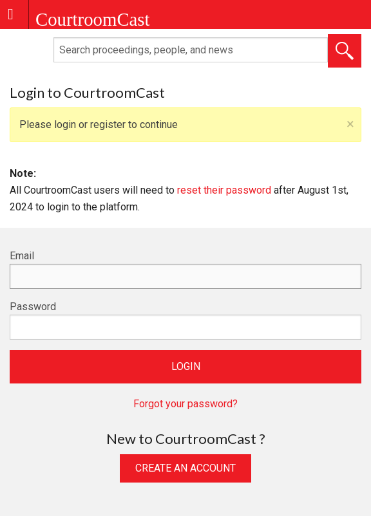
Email (22, 256)
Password (33, 306)
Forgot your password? (185, 404)
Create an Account (185, 468)
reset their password (224, 190)
